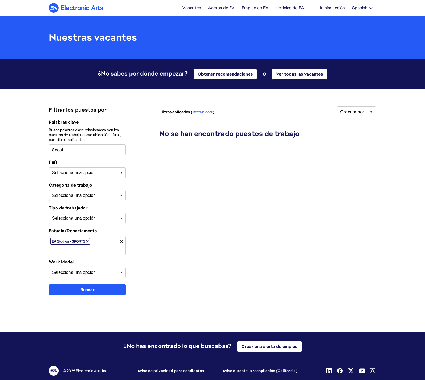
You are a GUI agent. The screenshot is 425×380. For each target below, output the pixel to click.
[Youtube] (362, 370)
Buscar (87, 290)
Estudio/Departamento (73, 231)
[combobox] (87, 150)
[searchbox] (79, 173)
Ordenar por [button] (352, 112)
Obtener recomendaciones (225, 74)
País (53, 162)
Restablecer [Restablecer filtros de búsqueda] (202, 112)
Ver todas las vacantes (299, 74)
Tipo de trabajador (68, 208)
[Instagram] (373, 370)
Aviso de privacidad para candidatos (170, 370)
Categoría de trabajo (70, 186)
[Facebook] (340, 370)
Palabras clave (64, 122)
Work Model (61, 262)
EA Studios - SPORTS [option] (71, 242)
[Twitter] (351, 370)
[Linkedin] (329, 370)
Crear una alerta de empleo (270, 346)
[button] (87, 242)
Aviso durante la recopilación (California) (260, 370)
